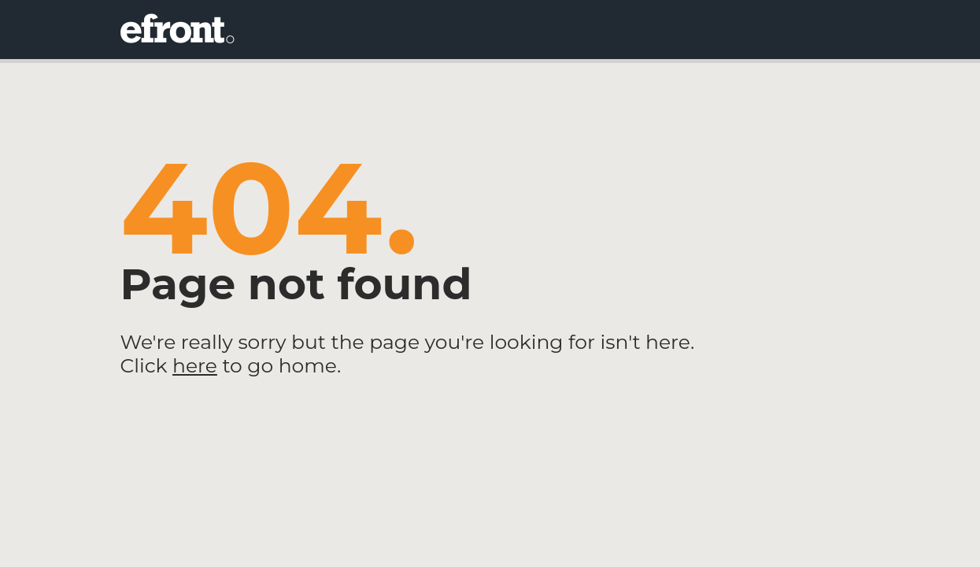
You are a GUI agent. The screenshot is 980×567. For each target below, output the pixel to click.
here (194, 365)
